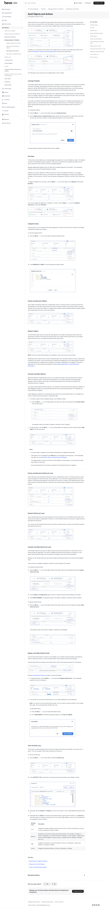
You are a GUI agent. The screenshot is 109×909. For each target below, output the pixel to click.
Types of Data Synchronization (38, 867)
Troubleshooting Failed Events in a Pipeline (14, 70)
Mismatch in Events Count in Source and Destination (13, 74)
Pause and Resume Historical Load (97, 42)
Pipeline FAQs (14, 84)
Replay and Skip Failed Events (97, 51)
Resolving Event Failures (38, 675)
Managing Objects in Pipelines (14, 40)
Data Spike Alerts (52, 51)
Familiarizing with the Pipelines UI (12, 33)
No (54, 884)
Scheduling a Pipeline (38, 51)
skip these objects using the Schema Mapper (54, 457)
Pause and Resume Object (96, 33)
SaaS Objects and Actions (12, 50)
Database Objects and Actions (13, 43)
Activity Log (14, 81)
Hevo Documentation (33, 9)
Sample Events (93, 30)
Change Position (94, 25)
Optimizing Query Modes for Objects (13, 47)
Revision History (94, 57)
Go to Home (78, 3)
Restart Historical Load (95, 46)
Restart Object (93, 36)
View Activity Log (94, 54)
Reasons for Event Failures (37, 864)
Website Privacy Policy (34, 901)
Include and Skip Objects (96, 38)
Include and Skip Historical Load (97, 48)
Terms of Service (59, 901)
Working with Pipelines (14, 37)
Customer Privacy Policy (47, 901)
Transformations (14, 60)
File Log (6, 66)
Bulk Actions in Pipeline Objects (13, 54)
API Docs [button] (87, 3)
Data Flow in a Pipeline (10, 30)
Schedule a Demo (98, 3)
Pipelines (43, 9)
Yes (46, 884)
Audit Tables (14, 78)
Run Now (92, 27)
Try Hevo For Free (78, 891)
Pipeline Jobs (8, 57)
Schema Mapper (14, 63)
